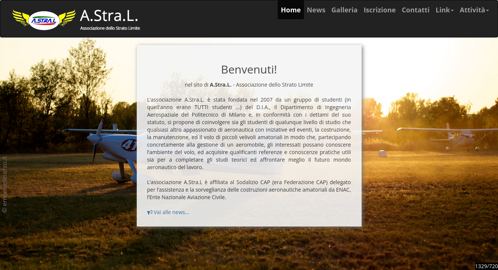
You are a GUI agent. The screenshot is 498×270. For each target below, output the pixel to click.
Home (292, 9)
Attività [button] (474, 9)
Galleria (344, 9)
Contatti (415, 9)
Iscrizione (379, 9)
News (316, 9)
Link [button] (444, 9)
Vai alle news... (168, 212)
